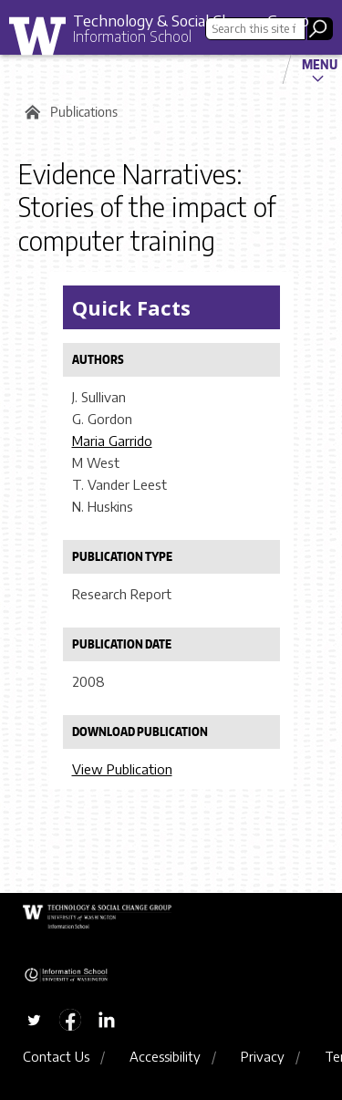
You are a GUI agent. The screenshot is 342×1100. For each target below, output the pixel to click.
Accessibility (165, 1056)
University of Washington (43, 40)
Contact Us (56, 1056)
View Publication (122, 769)
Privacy (263, 1056)
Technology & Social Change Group (191, 20)
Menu (319, 64)
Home (29, 112)
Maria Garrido (112, 440)
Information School (132, 36)
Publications (84, 111)
